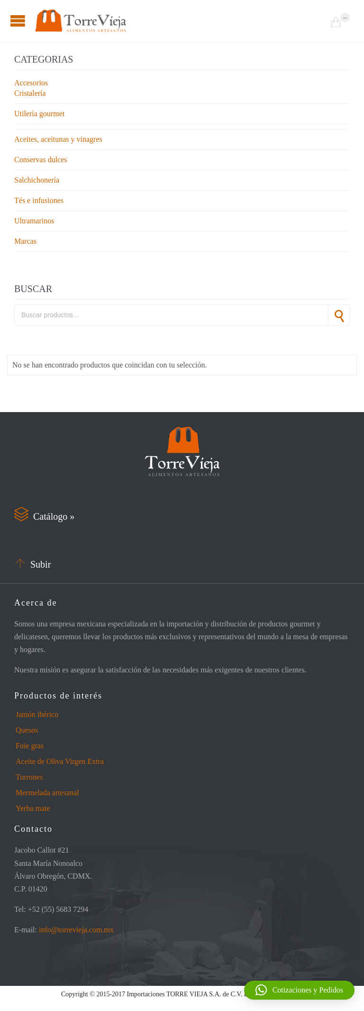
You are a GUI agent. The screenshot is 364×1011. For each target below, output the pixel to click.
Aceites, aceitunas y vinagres (58, 139)
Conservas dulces (40, 160)
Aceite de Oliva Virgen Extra (60, 761)
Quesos (27, 730)
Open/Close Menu (18, 20)
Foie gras (30, 746)
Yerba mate (33, 808)
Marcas (25, 241)
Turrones (29, 777)
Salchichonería (36, 180)
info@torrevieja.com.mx (76, 930)
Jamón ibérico (37, 714)
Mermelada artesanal (47, 793)
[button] (299, 990)
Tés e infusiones (39, 200)
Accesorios (31, 83)
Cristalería (30, 93)
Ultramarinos (34, 221)
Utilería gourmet (39, 114)
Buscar (339, 315)
